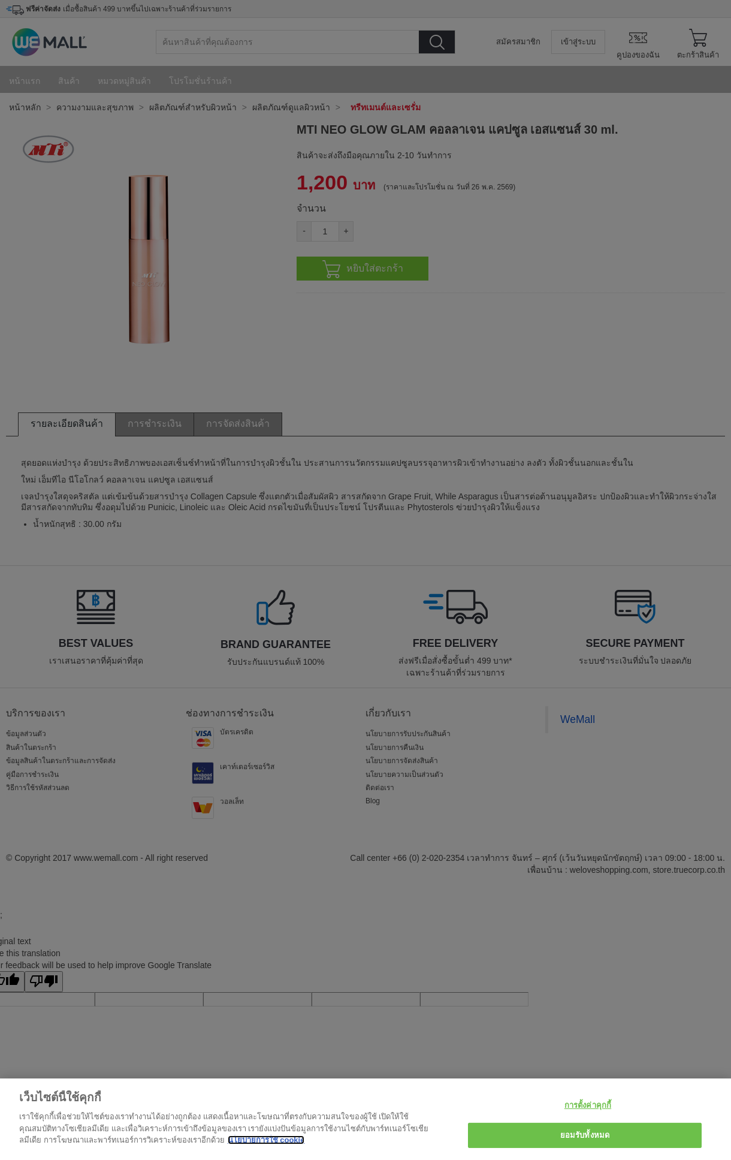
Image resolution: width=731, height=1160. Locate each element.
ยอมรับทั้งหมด (584, 1135)
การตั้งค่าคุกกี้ (587, 1105)
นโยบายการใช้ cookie (266, 1139)
